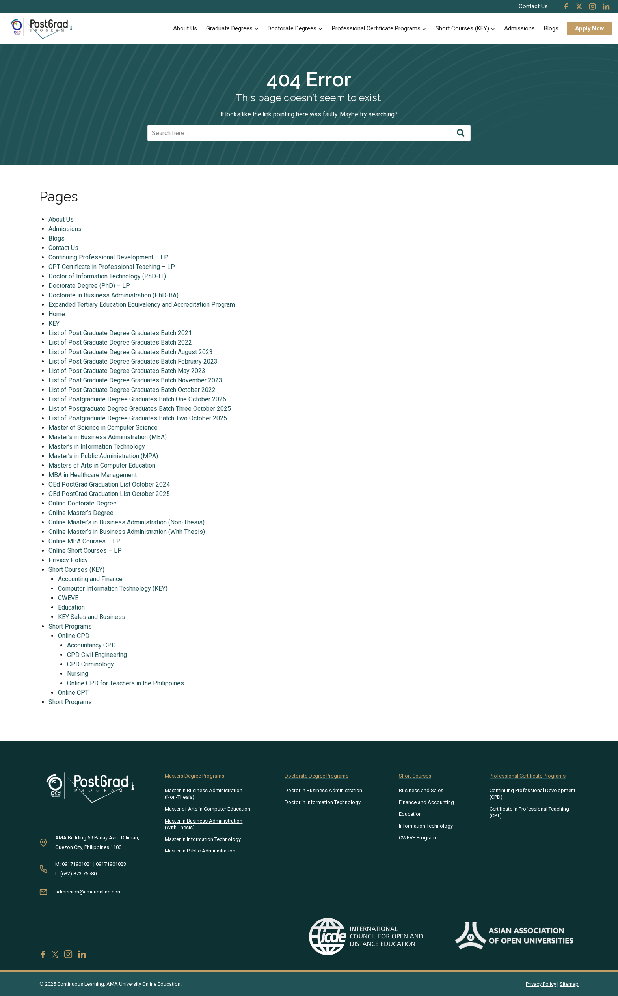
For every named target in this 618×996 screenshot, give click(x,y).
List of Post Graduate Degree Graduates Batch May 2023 (127, 371)
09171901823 (111, 864)
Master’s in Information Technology (97, 447)
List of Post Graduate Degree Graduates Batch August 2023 (131, 352)
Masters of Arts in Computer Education (102, 466)
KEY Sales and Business (92, 617)
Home (57, 314)
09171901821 (77, 864)
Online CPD (74, 636)
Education (71, 608)
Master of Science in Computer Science (103, 428)
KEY (54, 324)
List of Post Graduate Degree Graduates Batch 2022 (120, 343)
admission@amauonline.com (88, 892)
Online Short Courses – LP (85, 551)
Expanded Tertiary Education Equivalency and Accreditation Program (142, 305)
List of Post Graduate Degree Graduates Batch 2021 (120, 333)
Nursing (78, 674)
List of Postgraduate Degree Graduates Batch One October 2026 (138, 399)
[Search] (309, 133)
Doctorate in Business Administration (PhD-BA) (114, 295)
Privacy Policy (68, 560)
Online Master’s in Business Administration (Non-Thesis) (127, 522)
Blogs (551, 28)
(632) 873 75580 (78, 874)
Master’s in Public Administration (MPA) (103, 456)
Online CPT (73, 693)
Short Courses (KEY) (77, 570)
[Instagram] (592, 6)
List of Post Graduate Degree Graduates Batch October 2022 (132, 390)
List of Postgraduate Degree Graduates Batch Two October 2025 (138, 418)
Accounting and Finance (90, 579)
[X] (579, 6)
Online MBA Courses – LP (85, 541)
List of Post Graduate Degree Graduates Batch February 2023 (133, 362)
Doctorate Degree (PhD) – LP (89, 286)
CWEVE (68, 598)
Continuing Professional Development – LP (109, 257)
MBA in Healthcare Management (93, 475)
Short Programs (70, 626)
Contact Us (533, 6)
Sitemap (569, 984)
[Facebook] (566, 6)
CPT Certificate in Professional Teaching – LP (112, 267)
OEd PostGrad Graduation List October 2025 (109, 494)
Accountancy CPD (92, 645)
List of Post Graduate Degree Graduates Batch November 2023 (136, 380)
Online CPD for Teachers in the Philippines (126, 683)
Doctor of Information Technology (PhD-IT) (107, 276)
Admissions (519, 28)
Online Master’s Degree (81, 513)
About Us (185, 28)
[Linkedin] (605, 6)
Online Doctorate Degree (83, 503)
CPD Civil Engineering (98, 655)
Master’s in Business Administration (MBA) (108, 437)
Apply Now (589, 28)
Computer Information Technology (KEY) (113, 589)
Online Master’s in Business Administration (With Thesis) (127, 532)
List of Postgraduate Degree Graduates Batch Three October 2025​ (140, 409)
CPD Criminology (91, 664)
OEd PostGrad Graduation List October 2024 (109, 485)
